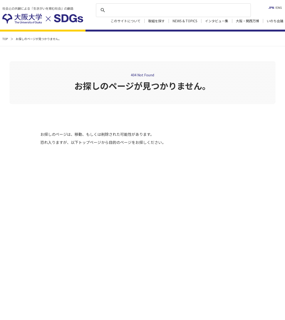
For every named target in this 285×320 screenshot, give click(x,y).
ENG (279, 7)
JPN (271, 7)
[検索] (172, 10)
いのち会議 (275, 21)
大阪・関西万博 (247, 21)
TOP (5, 39)
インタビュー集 (216, 21)
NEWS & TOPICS (184, 21)
